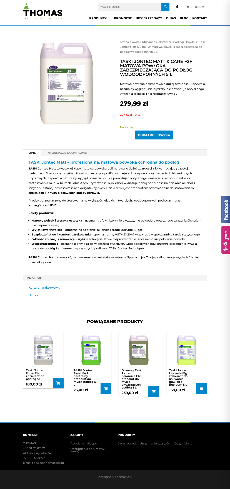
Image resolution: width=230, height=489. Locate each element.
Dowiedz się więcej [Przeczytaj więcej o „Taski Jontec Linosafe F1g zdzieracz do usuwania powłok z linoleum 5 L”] (201, 388)
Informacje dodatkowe (67, 152)
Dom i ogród (127, 443)
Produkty (98, 18)
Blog (184, 18)
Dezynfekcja (183, 443)
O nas (171, 18)
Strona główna (130, 42)
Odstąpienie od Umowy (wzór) (87, 450)
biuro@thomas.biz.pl (49, 463)
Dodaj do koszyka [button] (58, 383)
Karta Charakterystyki (44, 287)
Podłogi (178, 42)
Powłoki (191, 42)
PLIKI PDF (34, 277)
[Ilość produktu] (125, 135)
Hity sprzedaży (149, 18)
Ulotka (33, 295)
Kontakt (199, 18)
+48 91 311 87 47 (34, 448)
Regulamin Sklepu (83, 443)
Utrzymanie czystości (156, 42)
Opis (32, 152)
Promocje (123, 18)
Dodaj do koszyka (154, 135)
